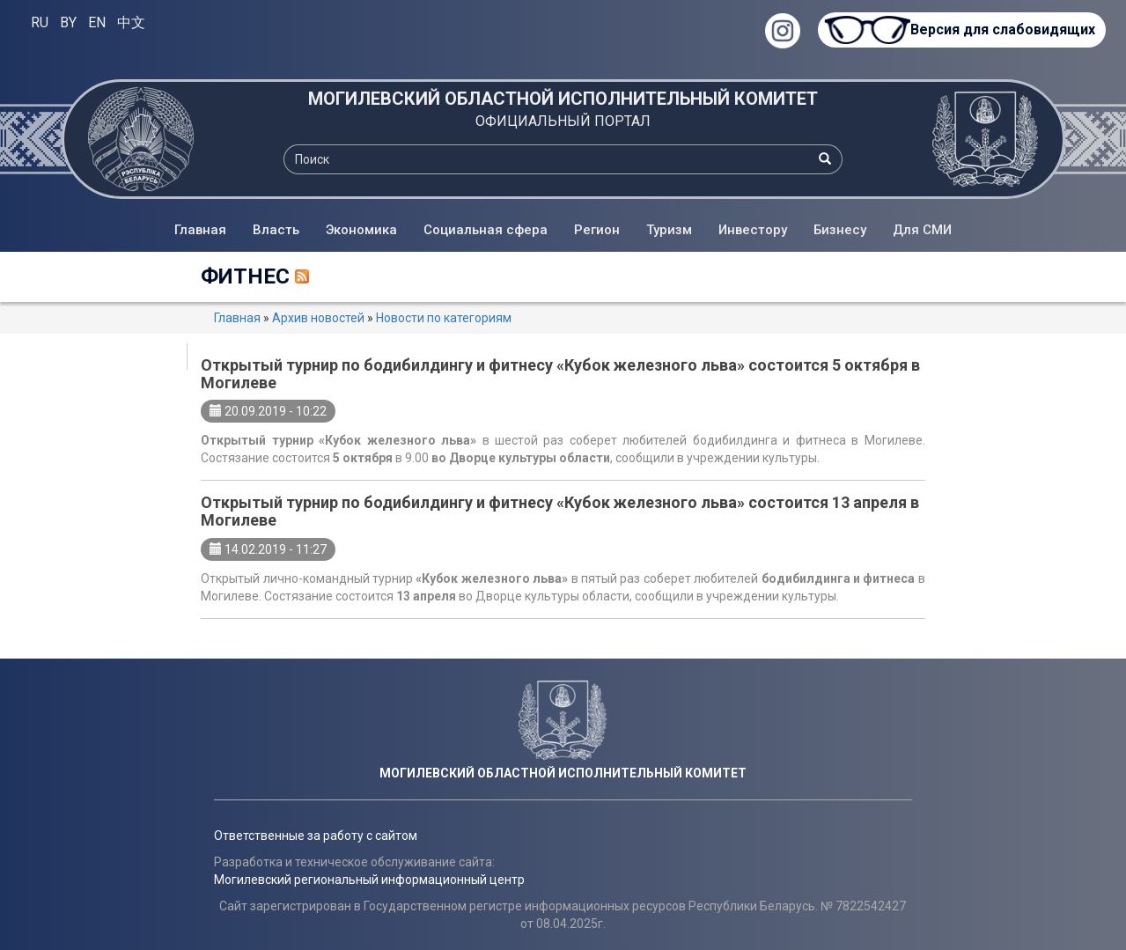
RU (39, 22)
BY (68, 22)
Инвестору (752, 230)
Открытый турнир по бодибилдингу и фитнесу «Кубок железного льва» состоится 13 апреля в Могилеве (560, 511)
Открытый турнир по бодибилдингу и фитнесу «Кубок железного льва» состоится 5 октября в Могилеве (560, 374)
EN (97, 22)
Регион (597, 230)
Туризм (669, 230)
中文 (131, 22)
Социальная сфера (485, 230)
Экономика (361, 230)
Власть (276, 230)
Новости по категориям (443, 318)
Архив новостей (318, 318)
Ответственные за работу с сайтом (315, 835)
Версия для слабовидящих (1002, 29)
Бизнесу (839, 230)
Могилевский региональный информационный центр (369, 880)
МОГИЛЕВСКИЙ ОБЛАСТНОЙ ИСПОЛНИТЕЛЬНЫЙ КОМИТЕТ (563, 98)
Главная (200, 230)
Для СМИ (922, 230)
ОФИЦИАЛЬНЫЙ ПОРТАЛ (563, 121)
